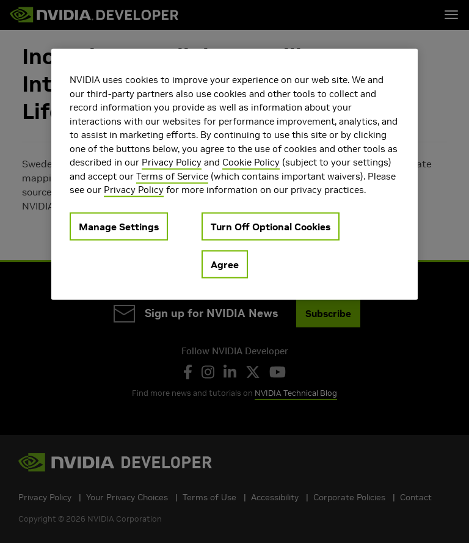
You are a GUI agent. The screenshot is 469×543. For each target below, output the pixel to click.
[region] (234, 174)
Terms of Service (172, 175)
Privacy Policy (172, 162)
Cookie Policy (251, 162)
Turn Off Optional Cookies (270, 226)
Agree (225, 264)
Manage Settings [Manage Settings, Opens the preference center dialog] (119, 226)
